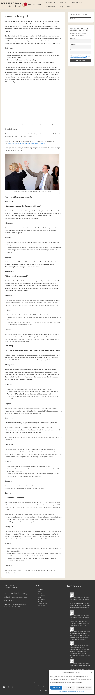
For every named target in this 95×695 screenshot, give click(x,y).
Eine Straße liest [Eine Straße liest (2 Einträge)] (12, 588)
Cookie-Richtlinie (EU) (45, 691)
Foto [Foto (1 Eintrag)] (16, 590)
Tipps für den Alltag (42, 603)
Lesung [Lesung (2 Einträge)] (24, 594)
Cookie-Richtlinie (63, 691)
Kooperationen (43, 683)
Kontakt (68, 6)
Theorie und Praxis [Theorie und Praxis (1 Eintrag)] (8, 606)
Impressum (81, 691)
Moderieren (44, 687)
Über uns (36, 683)
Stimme (40, 601)
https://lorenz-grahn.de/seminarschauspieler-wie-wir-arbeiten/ (26, 143)
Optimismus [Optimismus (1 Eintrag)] (20, 597)
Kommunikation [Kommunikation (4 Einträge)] (12, 593)
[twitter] (8, 687)
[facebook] (4, 687)
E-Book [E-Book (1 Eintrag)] (5, 587)
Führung (40, 593)
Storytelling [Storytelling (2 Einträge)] (8, 604)
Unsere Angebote (76, 2)
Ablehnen (69, 687)
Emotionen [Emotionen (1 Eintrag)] (21, 587)
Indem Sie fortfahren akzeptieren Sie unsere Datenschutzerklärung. (80, 56)
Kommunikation (42, 595)
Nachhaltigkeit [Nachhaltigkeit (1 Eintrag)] (15, 597)
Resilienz (40, 597)
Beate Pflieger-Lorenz (75, 597)
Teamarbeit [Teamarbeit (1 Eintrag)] (14, 604)
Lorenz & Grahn (34, 5)
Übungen (62, 2)
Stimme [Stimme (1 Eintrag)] (15, 601)
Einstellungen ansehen (84, 687)
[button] (91, 673)
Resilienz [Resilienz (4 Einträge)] (9, 600)
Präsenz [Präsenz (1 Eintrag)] (25, 597)
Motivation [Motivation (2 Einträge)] (7, 597)
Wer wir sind (50, 2)
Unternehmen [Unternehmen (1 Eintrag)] (15, 606)
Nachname (73, 44)
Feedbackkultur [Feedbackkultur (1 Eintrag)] (7, 590)
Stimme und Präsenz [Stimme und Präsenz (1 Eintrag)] (22, 601)
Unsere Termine (51, 6)
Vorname (72, 38)
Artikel (39, 591)
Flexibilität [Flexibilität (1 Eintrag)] (13, 590)
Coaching (36, 685)
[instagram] (13, 687)
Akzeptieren (56, 687)
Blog (61, 6)
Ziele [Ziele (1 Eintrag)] (19, 606)
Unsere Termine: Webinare (47, 689)
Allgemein (40, 589)
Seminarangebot (42, 599)
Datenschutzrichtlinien (73, 691)
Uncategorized (41, 605)
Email (71, 50)
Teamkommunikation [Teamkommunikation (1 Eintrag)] (21, 604)
